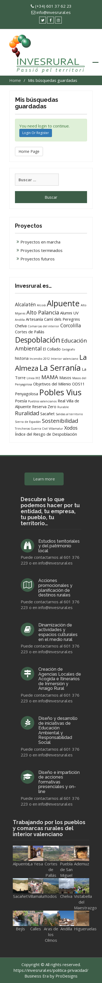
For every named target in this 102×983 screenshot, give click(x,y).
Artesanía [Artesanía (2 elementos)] (34, 319)
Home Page (28, 151)
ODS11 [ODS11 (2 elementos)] (78, 384)
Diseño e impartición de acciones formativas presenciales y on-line (59, 782)
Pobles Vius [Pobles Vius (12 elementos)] (60, 392)
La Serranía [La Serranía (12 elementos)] (60, 367)
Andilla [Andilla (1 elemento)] (20, 320)
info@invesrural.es (53, 12)
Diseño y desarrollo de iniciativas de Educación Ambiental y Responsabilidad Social (58, 730)
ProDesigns (66, 976)
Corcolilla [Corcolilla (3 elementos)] (70, 325)
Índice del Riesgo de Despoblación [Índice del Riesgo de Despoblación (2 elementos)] (46, 434)
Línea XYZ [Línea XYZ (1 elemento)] (33, 378)
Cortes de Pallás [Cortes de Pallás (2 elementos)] (29, 331)
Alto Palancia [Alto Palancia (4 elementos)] (42, 312)
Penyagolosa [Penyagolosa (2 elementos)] (26, 393)
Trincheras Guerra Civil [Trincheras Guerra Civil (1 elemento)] (31, 428)
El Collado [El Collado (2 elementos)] (52, 349)
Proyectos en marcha (40, 242)
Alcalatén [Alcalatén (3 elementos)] (25, 304)
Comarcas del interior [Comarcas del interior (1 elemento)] (43, 326)
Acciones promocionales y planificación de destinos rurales (55, 588)
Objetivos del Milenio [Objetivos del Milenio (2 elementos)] (52, 384)
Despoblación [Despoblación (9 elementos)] (37, 340)
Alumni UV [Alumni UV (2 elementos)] (69, 313)
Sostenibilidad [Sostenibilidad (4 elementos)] (60, 420)
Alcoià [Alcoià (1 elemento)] (41, 305)
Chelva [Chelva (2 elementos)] (21, 325)
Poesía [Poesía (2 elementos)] (21, 400)
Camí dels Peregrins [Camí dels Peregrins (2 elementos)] (62, 319)
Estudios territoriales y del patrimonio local (59, 546)
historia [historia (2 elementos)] (22, 358)
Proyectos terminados (41, 250)
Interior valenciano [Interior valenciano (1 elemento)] (64, 359)
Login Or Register (35, 132)
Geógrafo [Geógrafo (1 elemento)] (68, 349)
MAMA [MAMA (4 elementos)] (49, 377)
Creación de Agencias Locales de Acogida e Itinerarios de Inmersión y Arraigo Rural (59, 679)
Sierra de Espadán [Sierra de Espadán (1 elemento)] (28, 422)
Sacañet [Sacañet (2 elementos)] (47, 413)
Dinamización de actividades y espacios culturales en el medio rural (58, 632)
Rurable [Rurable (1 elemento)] (63, 407)
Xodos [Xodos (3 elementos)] (71, 427)
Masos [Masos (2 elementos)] (65, 377)
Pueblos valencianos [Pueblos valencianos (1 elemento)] (42, 401)
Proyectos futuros (37, 259)
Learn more (44, 479)
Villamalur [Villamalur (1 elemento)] (56, 428)
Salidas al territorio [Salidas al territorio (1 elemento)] (69, 414)
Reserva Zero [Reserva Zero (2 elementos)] (44, 406)
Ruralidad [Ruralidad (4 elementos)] (27, 413)
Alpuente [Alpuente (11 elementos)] (63, 303)
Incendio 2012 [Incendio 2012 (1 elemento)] (40, 359)
